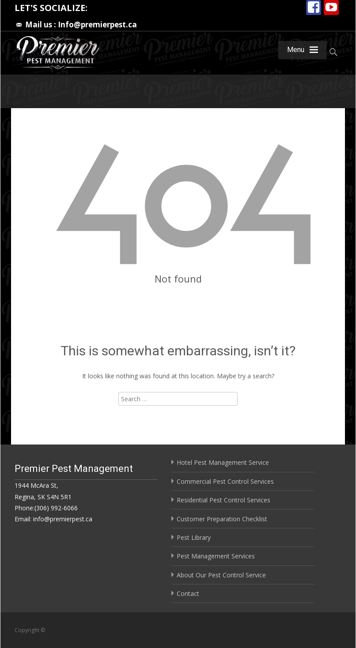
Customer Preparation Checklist (222, 519)
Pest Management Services (216, 556)
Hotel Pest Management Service (223, 462)
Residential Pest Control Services (223, 500)
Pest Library (194, 537)
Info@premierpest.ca (97, 24)
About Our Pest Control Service (221, 575)
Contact (188, 593)
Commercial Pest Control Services (225, 481)
